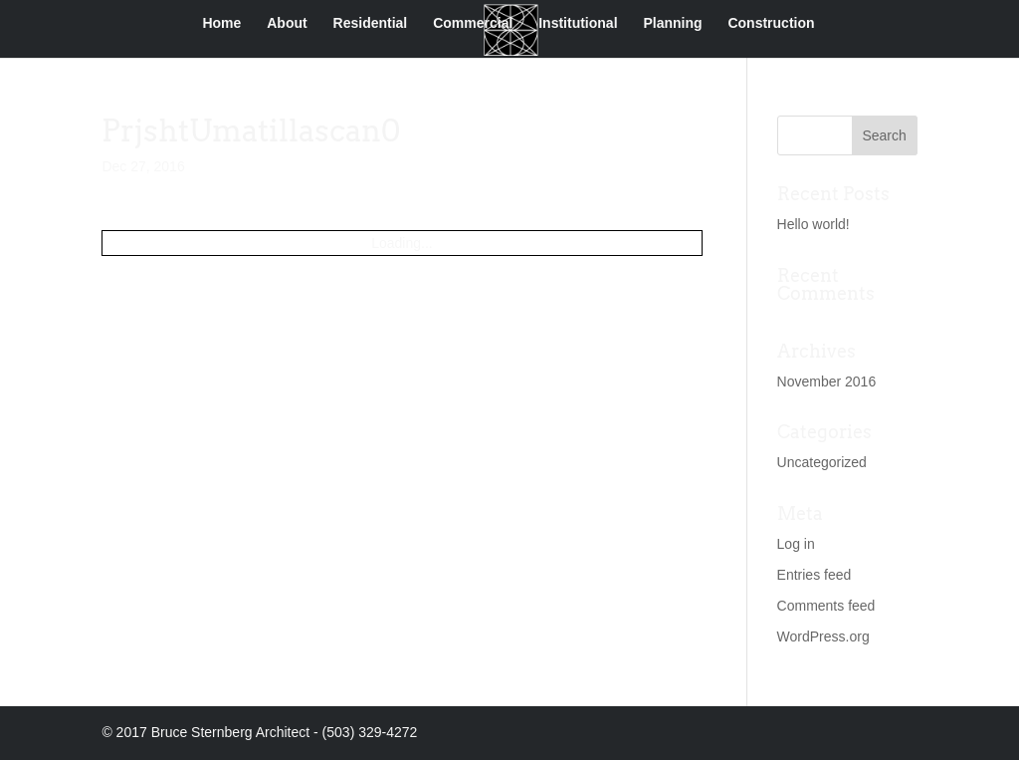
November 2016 (827, 381)
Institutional (577, 23)
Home (221, 23)
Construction (770, 23)
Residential (370, 23)
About (286, 23)
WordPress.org (823, 636)
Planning (672, 23)
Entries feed (814, 575)
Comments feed (826, 606)
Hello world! (813, 224)
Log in (796, 544)
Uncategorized (822, 462)
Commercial (472, 23)
